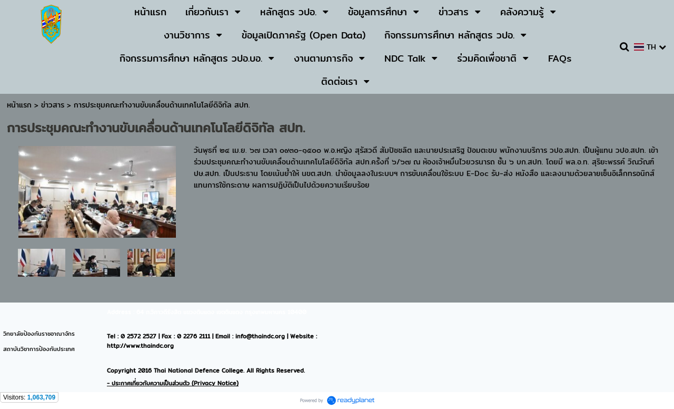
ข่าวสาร (54, 105)
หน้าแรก (19, 105)
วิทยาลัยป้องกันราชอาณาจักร (39, 333)
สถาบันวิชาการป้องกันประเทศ (39, 349)
